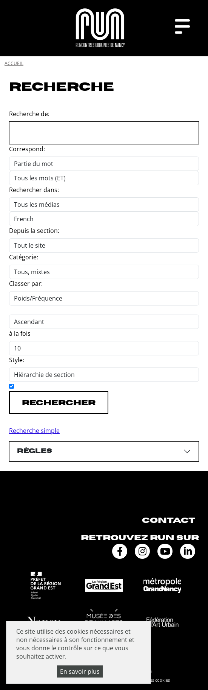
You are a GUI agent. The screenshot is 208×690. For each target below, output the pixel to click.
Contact (168, 520)
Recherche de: (29, 114)
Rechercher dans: (34, 190)
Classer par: (26, 283)
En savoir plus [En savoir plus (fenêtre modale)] (80, 671)
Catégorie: (23, 257)
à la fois (20, 333)
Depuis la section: (34, 230)
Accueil (14, 63)
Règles (34, 451)
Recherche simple (34, 430)
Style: (16, 360)
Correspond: (27, 149)
